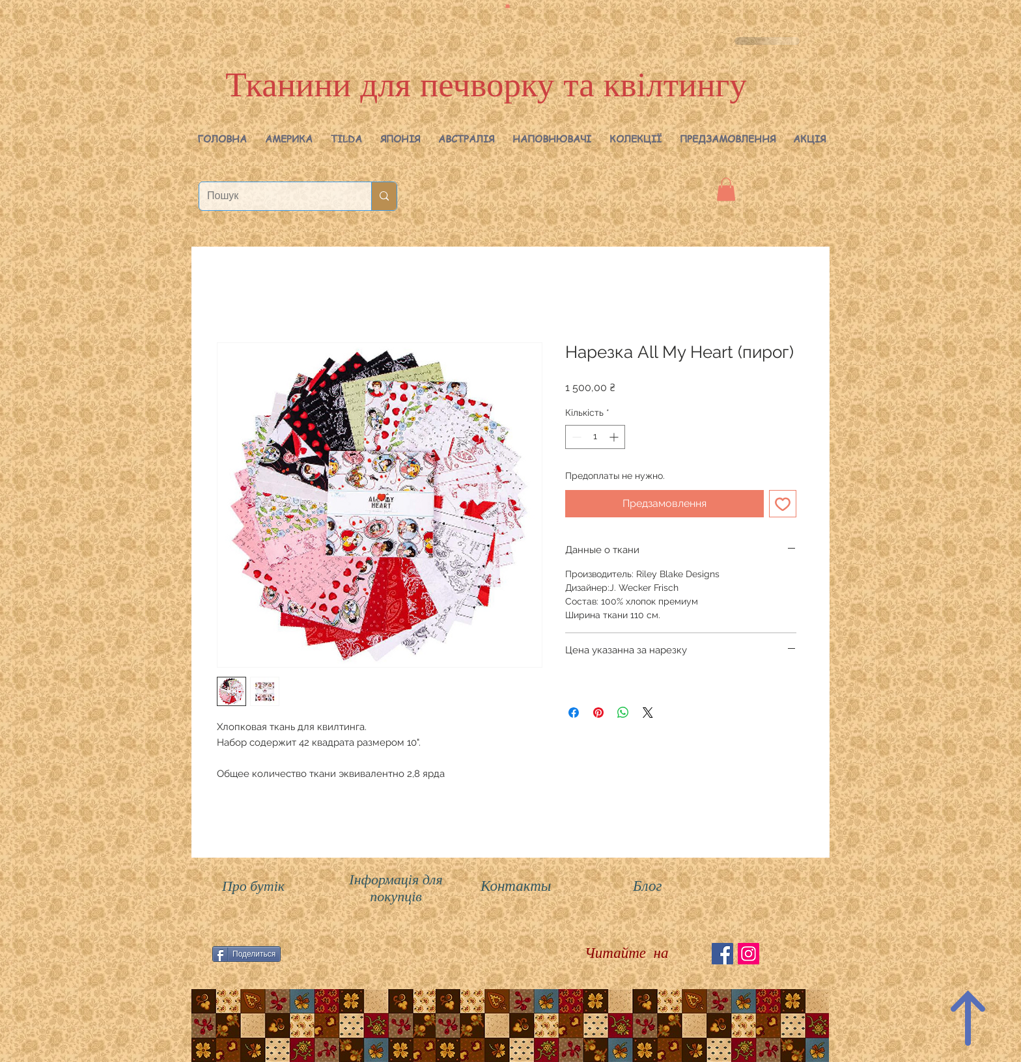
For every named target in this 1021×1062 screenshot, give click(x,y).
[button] (289, 138)
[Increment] (615, 437)
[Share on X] (648, 712)
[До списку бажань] (782, 503)
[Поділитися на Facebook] (573, 712)
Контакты (516, 886)
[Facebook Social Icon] (722, 953)
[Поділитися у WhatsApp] (623, 712)
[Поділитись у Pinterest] (598, 712)
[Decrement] (575, 437)
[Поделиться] (246, 954)
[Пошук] (275, 196)
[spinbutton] (595, 437)
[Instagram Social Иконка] (748, 953)
